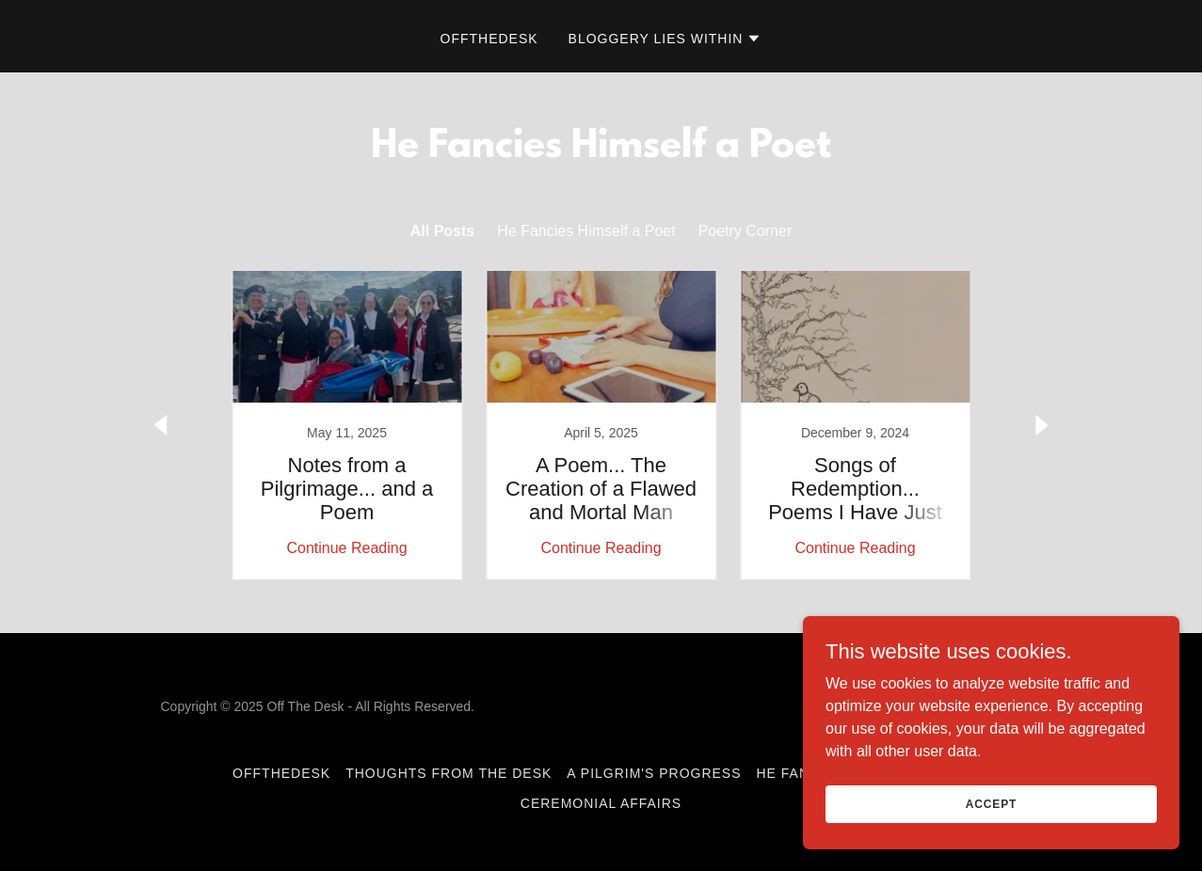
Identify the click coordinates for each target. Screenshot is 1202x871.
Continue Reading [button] (346, 548)
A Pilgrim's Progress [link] (654, 773)
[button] (665, 38)
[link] (347, 425)
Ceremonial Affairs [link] (601, 803)
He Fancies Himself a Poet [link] (586, 231)
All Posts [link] (442, 231)
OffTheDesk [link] (489, 38)
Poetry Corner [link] (745, 231)
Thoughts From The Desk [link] (448, 773)
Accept (991, 803)
